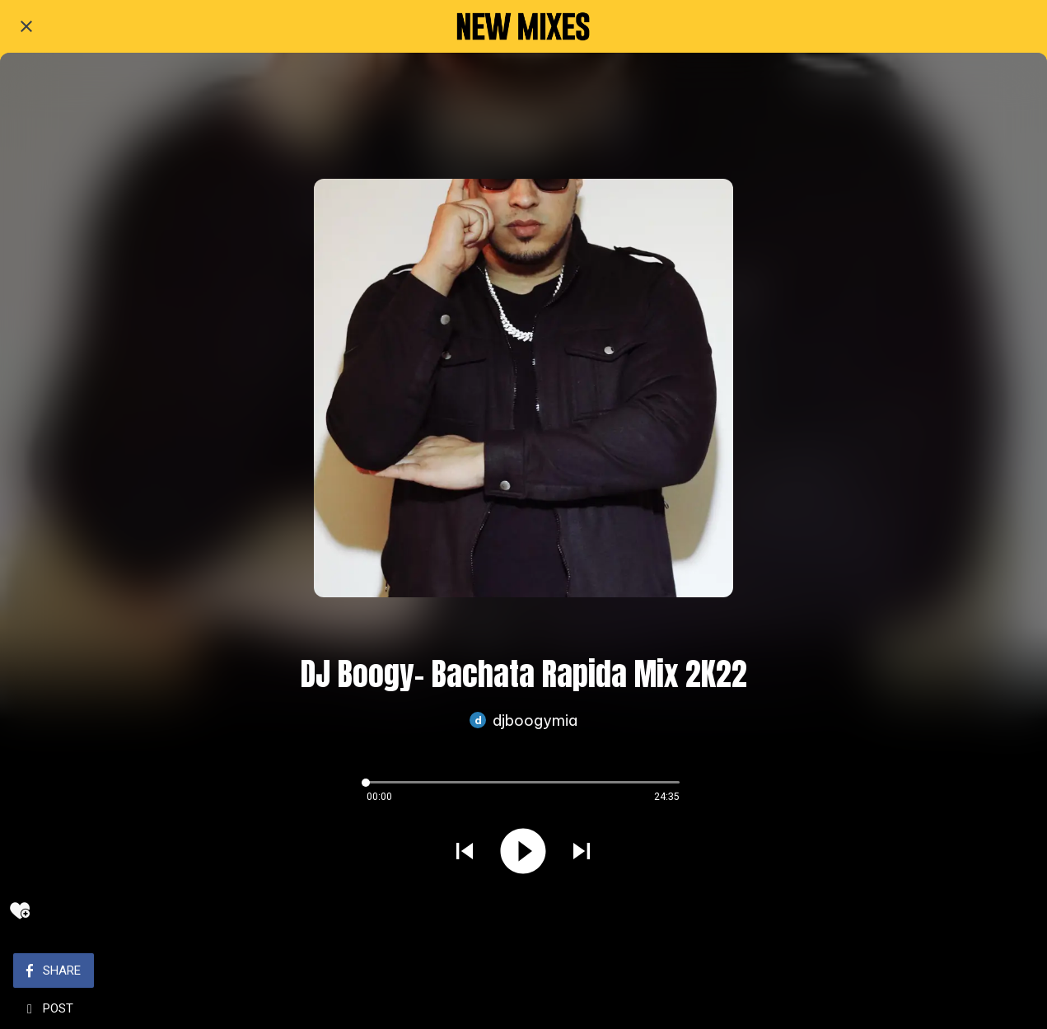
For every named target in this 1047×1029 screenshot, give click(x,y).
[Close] (26, 26)
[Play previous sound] (464, 853)
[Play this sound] (523, 853)
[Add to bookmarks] (20, 910)
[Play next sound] (581, 853)
